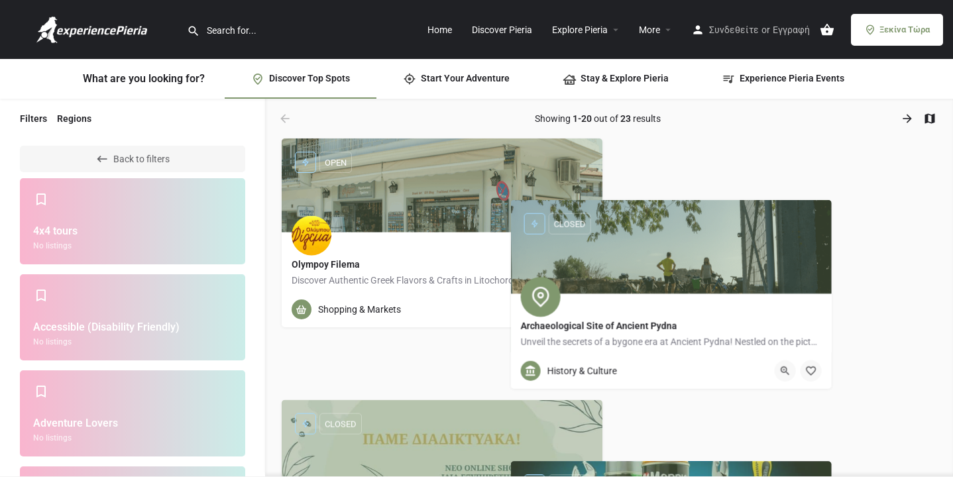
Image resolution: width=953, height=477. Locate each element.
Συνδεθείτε (734, 30)
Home (439, 30)
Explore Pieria (580, 30)
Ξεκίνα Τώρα (897, 30)
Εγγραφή (791, 30)
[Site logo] (93, 28)
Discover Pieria (502, 30)
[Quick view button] (556, 309)
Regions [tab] (74, 118)
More (649, 30)
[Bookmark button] (581, 309)
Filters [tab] (33, 118)
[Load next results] (909, 118)
